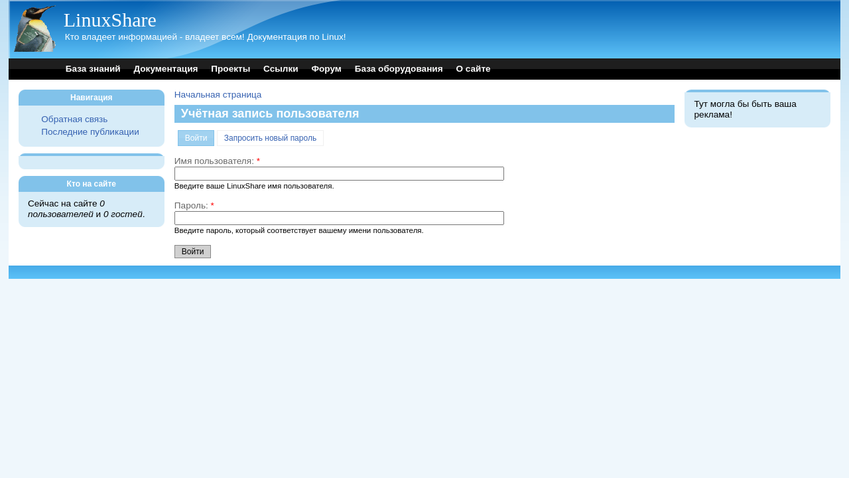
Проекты (230, 69)
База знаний (93, 69)
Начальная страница (218, 95)
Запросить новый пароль (270, 138)
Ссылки (280, 69)
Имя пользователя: (217, 161)
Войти (196, 138)
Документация (165, 69)
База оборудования (399, 69)
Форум (326, 69)
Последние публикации (90, 132)
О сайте (473, 69)
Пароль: (194, 205)
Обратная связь (74, 119)
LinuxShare (110, 20)
